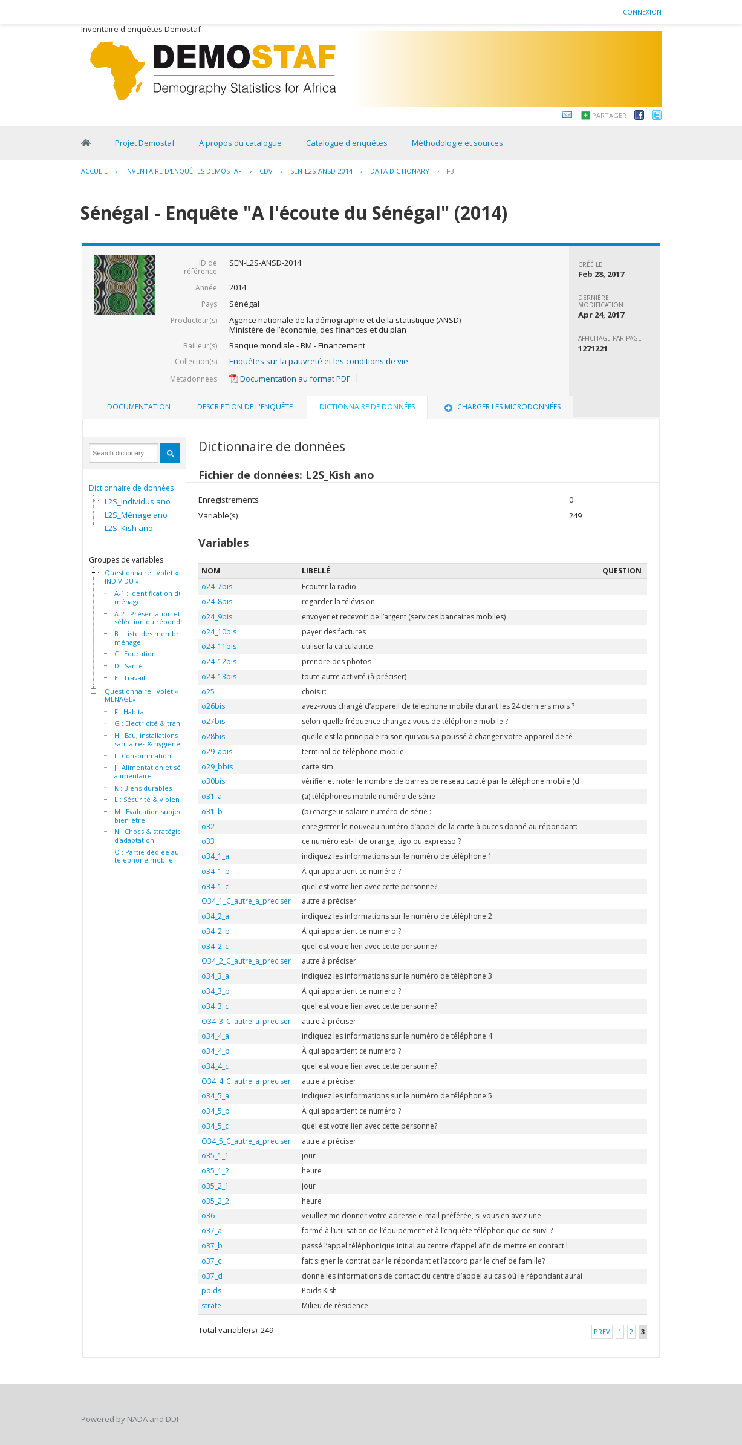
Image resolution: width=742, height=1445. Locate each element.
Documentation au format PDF (289, 378)
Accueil (94, 170)
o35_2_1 (215, 1186)
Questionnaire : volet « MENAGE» (141, 695)
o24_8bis (216, 601)
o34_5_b (215, 1111)
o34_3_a (215, 976)
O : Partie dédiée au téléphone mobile (146, 856)
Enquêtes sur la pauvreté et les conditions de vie (318, 361)
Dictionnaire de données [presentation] (367, 407)
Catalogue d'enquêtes (347, 142)
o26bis (213, 706)
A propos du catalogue (240, 142)
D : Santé (128, 666)
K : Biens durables (143, 788)
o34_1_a (215, 856)
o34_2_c (215, 946)
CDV (266, 170)
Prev (602, 1331)
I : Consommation (142, 756)
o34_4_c (215, 1066)
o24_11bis (218, 646)
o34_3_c (215, 1006)
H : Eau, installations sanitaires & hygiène (147, 739)
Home (86, 143)
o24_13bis (218, 676)
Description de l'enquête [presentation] (245, 407)
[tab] (138, 407)
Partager (609, 115)
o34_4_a (215, 1036)
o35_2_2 (215, 1201)
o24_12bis (218, 661)
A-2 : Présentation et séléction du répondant (152, 618)
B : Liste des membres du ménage (155, 638)
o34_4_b (215, 1051)
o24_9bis (216, 617)
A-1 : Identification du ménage (148, 597)
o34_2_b (215, 931)
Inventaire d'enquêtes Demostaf (183, 170)
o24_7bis (216, 586)
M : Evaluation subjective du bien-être (159, 815)
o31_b (212, 811)
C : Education (135, 654)
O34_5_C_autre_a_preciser (246, 1141)
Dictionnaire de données (131, 488)
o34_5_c (215, 1126)
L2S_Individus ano (138, 501)
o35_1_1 (215, 1155)
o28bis (213, 736)
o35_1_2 (215, 1171)
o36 (208, 1215)
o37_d (212, 1276)
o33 (208, 841)
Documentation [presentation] (139, 407)
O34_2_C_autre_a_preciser (246, 961)
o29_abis (216, 751)
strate (211, 1305)
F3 (450, 170)
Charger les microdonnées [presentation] (501, 407)
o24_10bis (218, 632)
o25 (208, 692)
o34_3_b (215, 991)
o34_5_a (215, 1096)
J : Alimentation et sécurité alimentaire (157, 771)
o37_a (211, 1230)
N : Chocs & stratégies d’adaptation (149, 835)
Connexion (642, 11)
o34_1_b (215, 871)
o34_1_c (215, 886)
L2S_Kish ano (129, 528)
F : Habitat (130, 712)
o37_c (211, 1261)
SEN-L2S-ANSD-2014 (321, 170)
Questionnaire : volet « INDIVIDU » (141, 577)
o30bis (213, 781)
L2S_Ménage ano (136, 515)
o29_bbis (217, 767)
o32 (208, 826)
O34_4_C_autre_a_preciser (246, 1081)
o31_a (211, 796)
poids (211, 1290)
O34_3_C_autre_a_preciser (246, 1021)
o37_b (212, 1246)
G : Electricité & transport (155, 723)
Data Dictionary (399, 170)
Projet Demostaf (145, 142)
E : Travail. (130, 678)
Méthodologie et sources (457, 142)
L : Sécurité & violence (150, 799)
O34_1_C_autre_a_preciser (246, 901)
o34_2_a (215, 916)
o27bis (213, 721)
